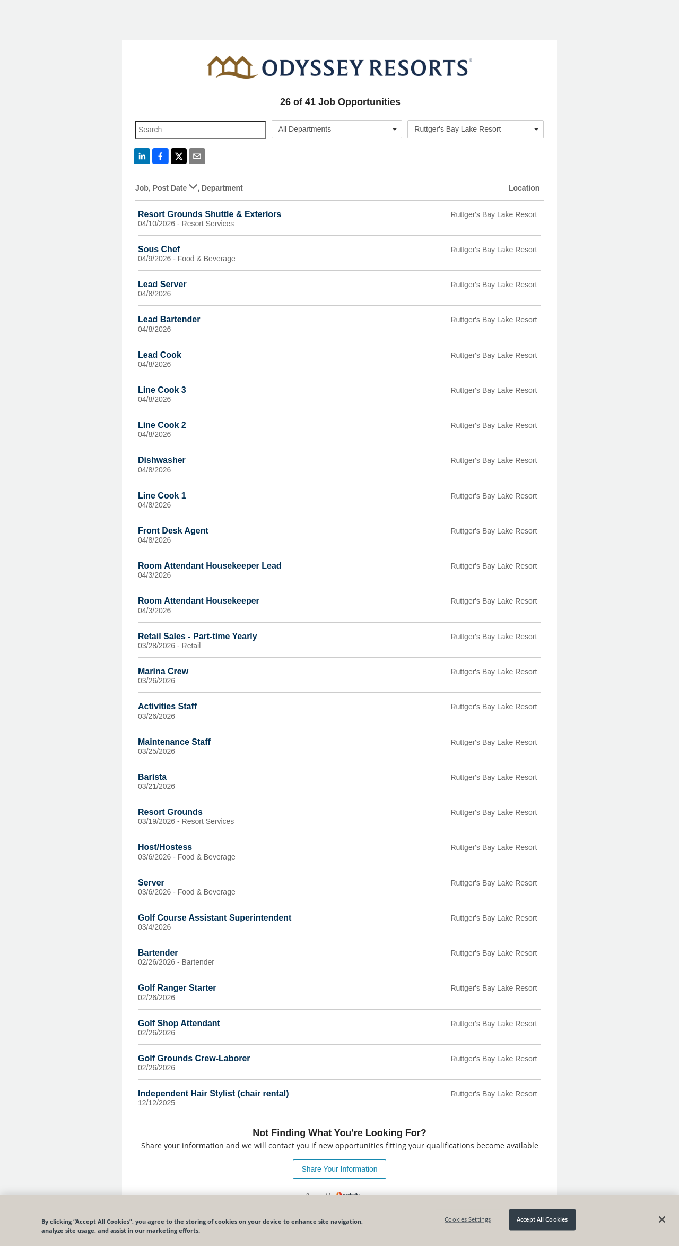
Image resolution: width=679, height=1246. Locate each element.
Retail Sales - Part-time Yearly (197, 636)
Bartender (158, 952)
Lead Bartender (169, 319)
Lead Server (162, 284)
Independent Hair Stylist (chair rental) (213, 1093)
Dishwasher (162, 460)
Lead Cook (159, 354)
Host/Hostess (165, 847)
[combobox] (337, 129)
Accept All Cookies (542, 1220)
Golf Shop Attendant (179, 1023)
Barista (152, 776)
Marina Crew (163, 671)
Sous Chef (159, 249)
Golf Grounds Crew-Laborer (194, 1058)
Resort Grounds (170, 812)
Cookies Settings (468, 1220)
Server (151, 882)
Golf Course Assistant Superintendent (214, 917)
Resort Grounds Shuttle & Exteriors (209, 214)
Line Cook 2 (162, 424)
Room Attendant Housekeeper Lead (210, 565)
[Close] (662, 1219)
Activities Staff (167, 706)
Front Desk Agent (173, 530)
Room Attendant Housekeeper (198, 600)
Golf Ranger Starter (177, 987)
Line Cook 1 (162, 495)
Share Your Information (339, 1169)
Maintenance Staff (174, 741)
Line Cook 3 (162, 389)
